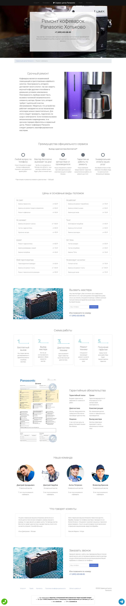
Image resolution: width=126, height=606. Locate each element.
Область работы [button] (74, 588)
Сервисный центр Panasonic (25, 61)
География (46, 3)
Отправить (93, 307)
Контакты (89, 3)
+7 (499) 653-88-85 (63, 32)
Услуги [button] (36, 3)
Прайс (81, 3)
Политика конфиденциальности (55, 588)
